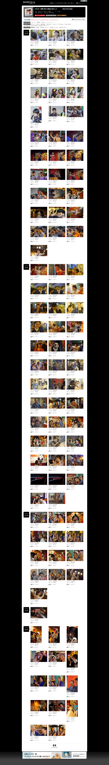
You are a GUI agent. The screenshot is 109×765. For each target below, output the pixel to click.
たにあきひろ (54, 24)
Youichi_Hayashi (68, 24)
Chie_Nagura (60, 24)
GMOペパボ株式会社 (84, 3)
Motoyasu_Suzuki (42, 25)
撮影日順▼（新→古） (44, 27)
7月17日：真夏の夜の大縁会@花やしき (46, 9)
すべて (48, 25)
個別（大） (44, 22)
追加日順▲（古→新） (54, 27)
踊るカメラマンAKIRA (35, 24)
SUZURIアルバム (29, 2)
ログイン (74, 3)
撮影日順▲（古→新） (35, 27)
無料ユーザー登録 (55, 3)
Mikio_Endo (48, 24)
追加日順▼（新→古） (63, 27)
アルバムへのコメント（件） (78, 19)
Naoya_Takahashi (34, 25)
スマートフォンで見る (67, 9)
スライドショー (50, 22)
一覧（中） (39, 22)
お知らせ (79, 3)
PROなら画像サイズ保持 (65, 3)
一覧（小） (33, 22)
